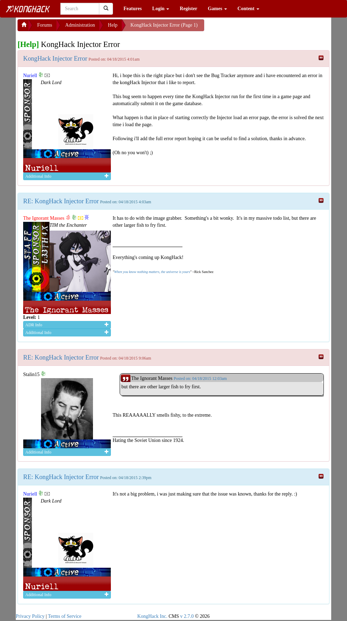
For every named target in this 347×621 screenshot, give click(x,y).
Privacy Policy (30, 616)
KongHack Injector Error (55, 58)
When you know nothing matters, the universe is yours (152, 272)
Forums (44, 25)
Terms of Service (64, 616)
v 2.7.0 (187, 616)
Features (133, 8)
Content (248, 8)
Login (160, 8)
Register (188, 8)
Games (217, 8)
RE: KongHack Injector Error (61, 201)
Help (113, 25)
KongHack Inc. (152, 616)
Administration (80, 25)
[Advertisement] (260, 28)
